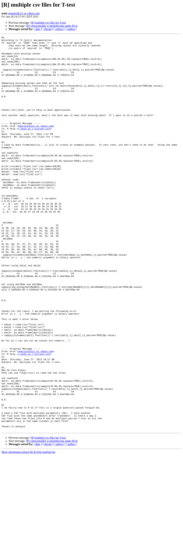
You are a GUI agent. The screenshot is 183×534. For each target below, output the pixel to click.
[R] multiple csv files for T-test (48, 22)
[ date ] (38, 29)
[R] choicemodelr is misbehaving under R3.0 (52, 25)
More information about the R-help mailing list (28, 530)
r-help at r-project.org (34, 147)
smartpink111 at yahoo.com (24, 13)
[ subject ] (59, 29)
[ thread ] (48, 29)
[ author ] (71, 29)
